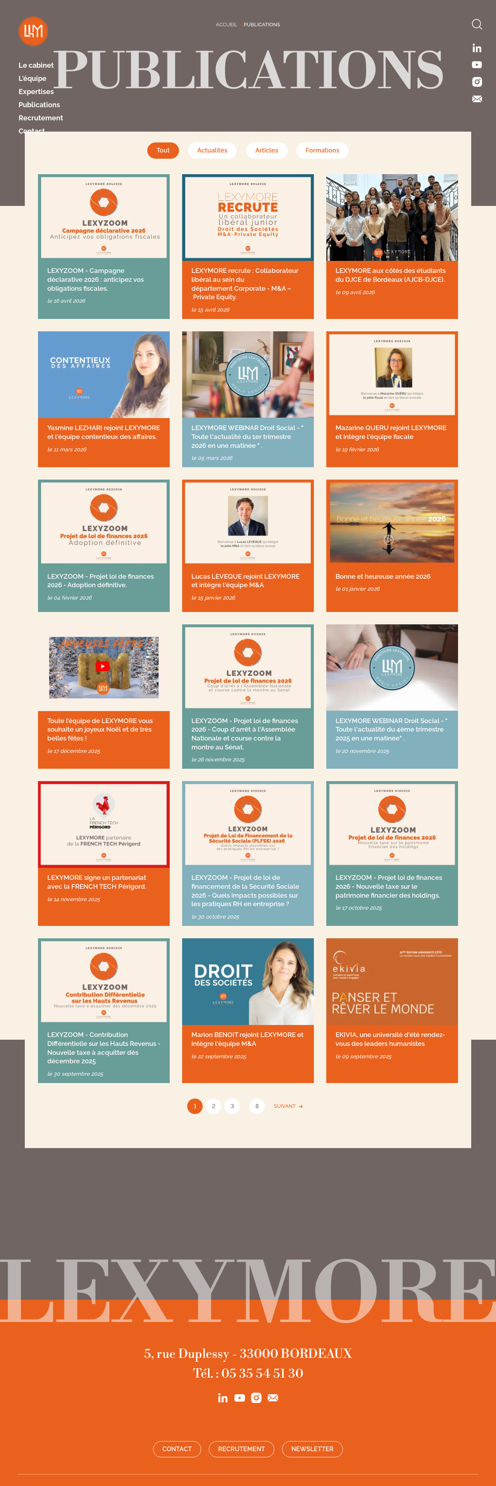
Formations (322, 150)
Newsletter (312, 1449)
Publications (39, 105)
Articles (266, 150)
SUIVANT (285, 1106)
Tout (163, 150)
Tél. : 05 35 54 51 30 (248, 1373)
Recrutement (41, 118)
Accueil (227, 24)
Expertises (36, 92)
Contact (32, 131)
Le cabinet (36, 65)
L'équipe (32, 78)
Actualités (212, 150)
